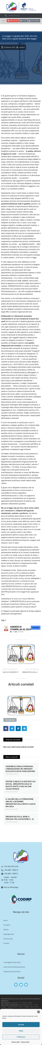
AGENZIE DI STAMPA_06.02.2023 (20, 628)
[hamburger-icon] (3, 20)
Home (5, 920)
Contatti (6, 943)
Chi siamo (6, 925)
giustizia (22, 47)
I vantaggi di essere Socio (12, 962)
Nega (21, 1031)
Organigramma (8, 934)
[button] (38, 1012)
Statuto (6, 929)
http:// (3, 620)
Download (35, 627)
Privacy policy (16, 1042)
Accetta (21, 1025)
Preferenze (21, 1037)
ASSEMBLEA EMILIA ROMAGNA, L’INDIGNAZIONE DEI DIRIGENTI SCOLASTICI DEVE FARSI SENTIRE (20, 768)
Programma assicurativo (12, 971)
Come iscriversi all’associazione (14, 967)
